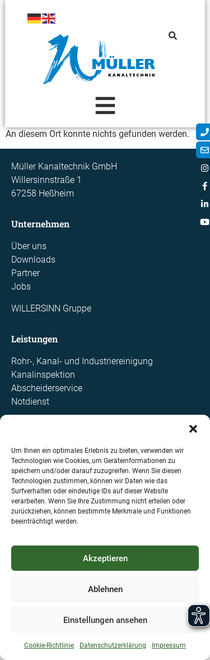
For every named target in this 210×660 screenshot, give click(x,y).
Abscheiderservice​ (46, 388)
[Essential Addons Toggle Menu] (105, 108)
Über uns (28, 246)
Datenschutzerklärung (113, 645)
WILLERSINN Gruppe (51, 308)
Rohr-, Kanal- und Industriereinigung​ (82, 361)
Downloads (33, 259)
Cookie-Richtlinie (49, 645)
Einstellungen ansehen (105, 620)
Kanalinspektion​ (43, 374)
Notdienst (30, 401)
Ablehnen (105, 589)
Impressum (169, 645)
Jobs (21, 286)
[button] (193, 428)
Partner (25, 273)
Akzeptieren (105, 558)
